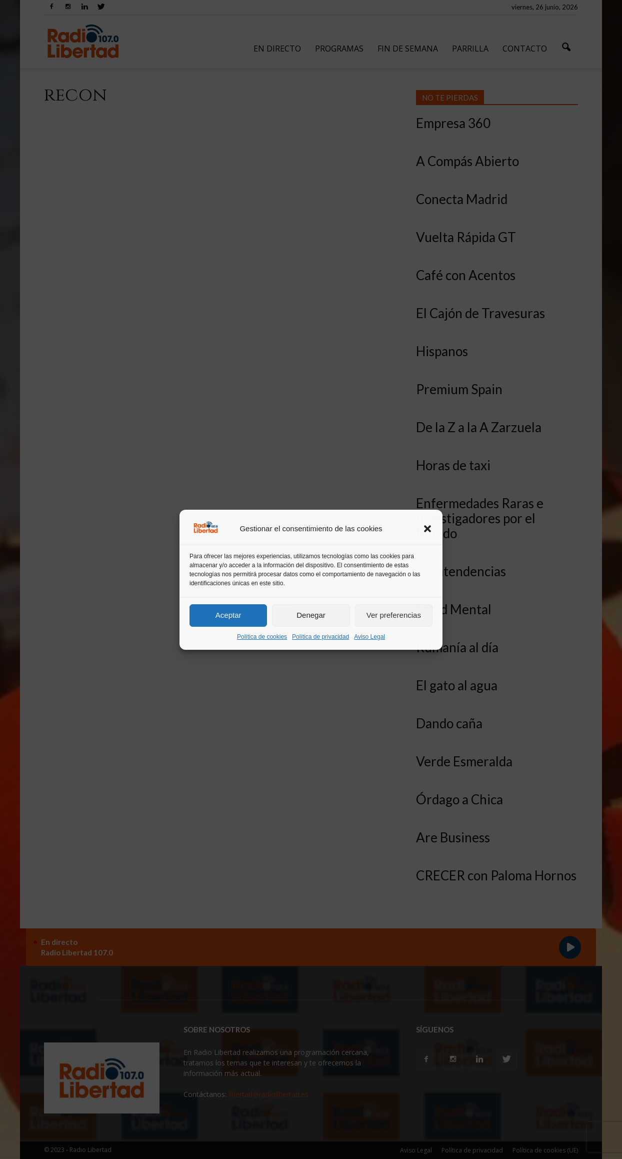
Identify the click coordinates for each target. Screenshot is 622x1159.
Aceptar (229, 615)
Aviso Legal (369, 636)
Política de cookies (262, 636)
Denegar (311, 615)
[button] (427, 529)
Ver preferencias (393, 615)
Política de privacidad (320, 636)
